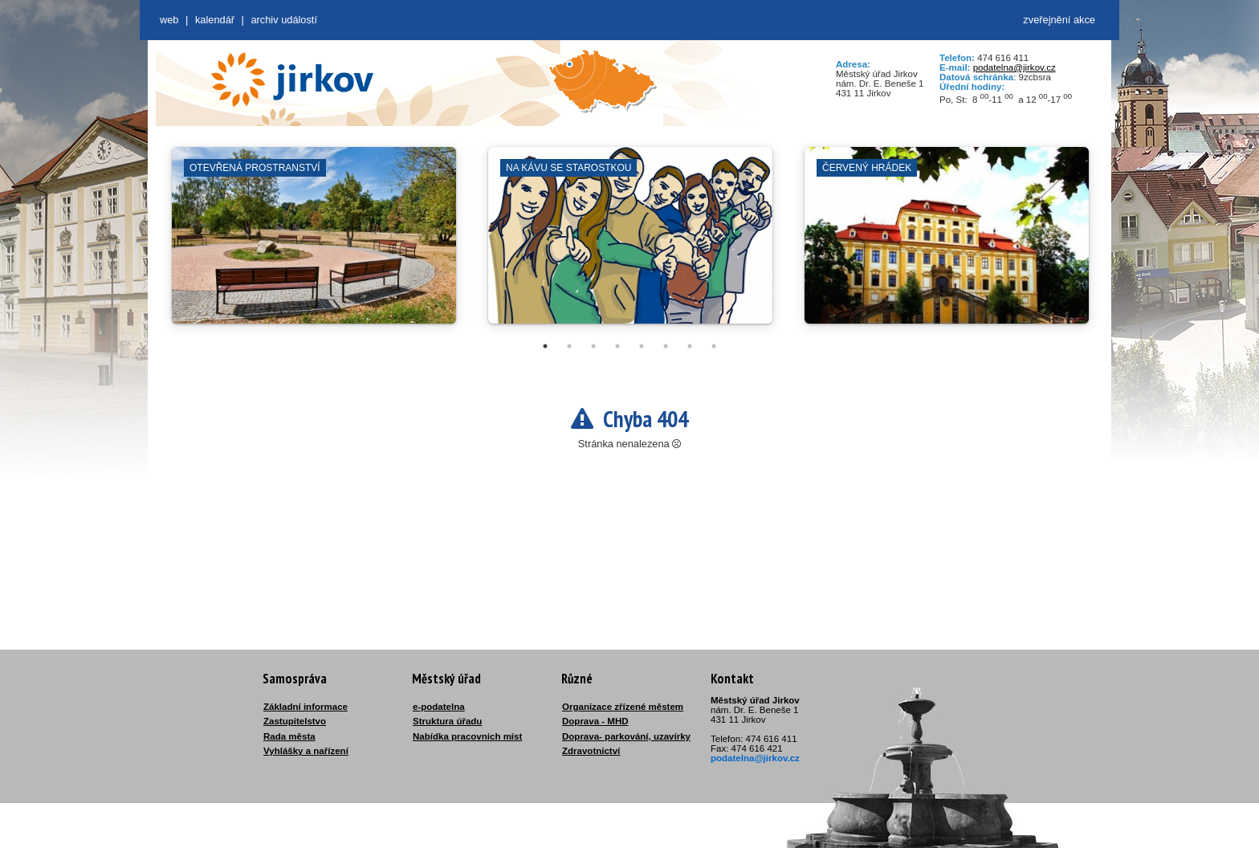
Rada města (289, 736)
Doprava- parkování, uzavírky (626, 736)
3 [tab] (593, 346)
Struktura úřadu (447, 721)
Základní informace (305, 706)
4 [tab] (617, 346)
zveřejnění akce (1059, 20)
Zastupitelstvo (294, 721)
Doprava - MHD (595, 721)
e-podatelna (439, 706)
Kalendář (214, 20)
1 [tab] (545, 346)
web (169, 20)
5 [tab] (642, 346)
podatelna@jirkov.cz (1014, 67)
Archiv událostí (284, 20)
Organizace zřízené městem (622, 706)
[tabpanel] (314, 243)
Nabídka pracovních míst (467, 736)
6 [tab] (666, 346)
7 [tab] (690, 346)
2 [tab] (569, 346)
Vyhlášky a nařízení (305, 751)
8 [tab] (714, 346)
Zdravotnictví (591, 751)
